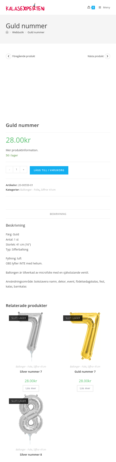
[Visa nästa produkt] (107, 56)
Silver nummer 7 (31, 317)
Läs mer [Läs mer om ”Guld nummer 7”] (85, 334)
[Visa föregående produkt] (8, 56)
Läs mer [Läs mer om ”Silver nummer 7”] (31, 334)
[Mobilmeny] (103, 7)
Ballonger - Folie (30, 135)
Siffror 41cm (48, 135)
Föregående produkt (23, 56)
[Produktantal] (16, 115)
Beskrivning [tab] (58, 159)
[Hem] (7, 32)
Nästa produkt (96, 56)
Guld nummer (36, 32)
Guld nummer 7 (85, 317)
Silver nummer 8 (31, 400)
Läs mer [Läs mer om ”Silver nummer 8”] (31, 416)
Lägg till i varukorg (49, 116)
